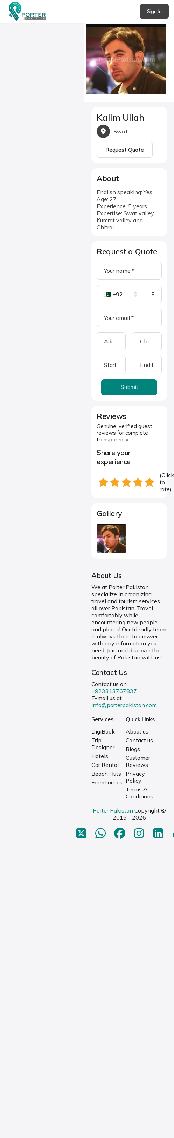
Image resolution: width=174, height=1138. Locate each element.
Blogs (133, 748)
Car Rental (105, 764)
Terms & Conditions (139, 793)
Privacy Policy (135, 777)
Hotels (99, 755)
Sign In (154, 11)
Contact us (139, 740)
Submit (129, 387)
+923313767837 (114, 691)
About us (137, 731)
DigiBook (103, 731)
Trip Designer (102, 744)
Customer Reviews (138, 761)
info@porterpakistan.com (124, 705)
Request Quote (124, 149)
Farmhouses (107, 782)
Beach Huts (106, 773)
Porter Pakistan (113, 810)
